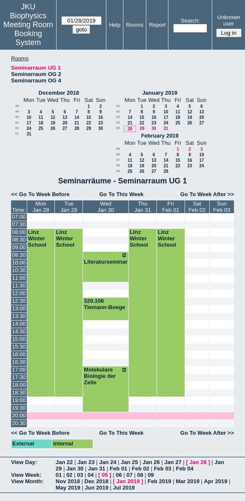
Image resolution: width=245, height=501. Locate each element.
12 (53, 117)
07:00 (19, 217)
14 (76, 117)
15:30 (19, 346)
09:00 (19, 247)
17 (28, 123)
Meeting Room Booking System (28, 33)
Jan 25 (129, 462)
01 (17, 133)
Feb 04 (184, 468)
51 (17, 122)
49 (17, 111)
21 (76, 123)
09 (118, 171)
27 (65, 128)
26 (53, 128)
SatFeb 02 (196, 206)
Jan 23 (85, 462)
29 (88, 128)
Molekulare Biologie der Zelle (106, 376)
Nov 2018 (68, 481)
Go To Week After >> (207, 194)
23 (100, 123)
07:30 (19, 224)
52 (17, 128)
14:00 (19, 324)
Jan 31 (96, 468)
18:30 (19, 392)
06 (118, 154)
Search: (190, 20)
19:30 (19, 408)
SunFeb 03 (221, 206)
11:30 (19, 285)
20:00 (19, 415)
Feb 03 (162, 468)
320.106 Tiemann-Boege (104, 304)
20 (65, 123)
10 (28, 117)
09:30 (19, 255)
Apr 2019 (215, 481)
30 (100, 128)
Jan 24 (107, 462)
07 (118, 160)
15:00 (19, 339)
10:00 (19, 262)
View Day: (24, 462)
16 (100, 117)
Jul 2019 (124, 487)
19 (53, 123)
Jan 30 (74, 468)
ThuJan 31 (142, 206)
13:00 (19, 308)
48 (17, 106)
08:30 (19, 239)
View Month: (27, 481)
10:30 (19, 270)
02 (118, 111)
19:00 (19, 400)
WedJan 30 (105, 206)
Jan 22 (64, 462)
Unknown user (228, 20)
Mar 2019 (187, 481)
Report (157, 25)
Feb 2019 (159, 481)
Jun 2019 (96, 487)
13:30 (19, 316)
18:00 (19, 385)
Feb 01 (118, 468)
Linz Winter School (37, 238)
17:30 (19, 377)
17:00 (19, 369)
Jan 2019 (128, 481)
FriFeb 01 (170, 206)
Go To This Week (121, 194)
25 (40, 128)
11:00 (19, 278)
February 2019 (160, 135)
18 (40, 123)
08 (118, 165)
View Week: (26, 475)
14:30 (19, 331)
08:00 (19, 232)
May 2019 (68, 487)
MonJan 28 (40, 206)
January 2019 (159, 93)
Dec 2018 (96, 481)
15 (88, 117)
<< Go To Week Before (40, 194)
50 (17, 117)
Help (114, 25)
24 (28, 128)
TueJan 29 (68, 206)
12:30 (19, 301)
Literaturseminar (106, 258)
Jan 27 (172, 462)
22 (88, 123)
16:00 (19, 354)
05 (118, 128)
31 (28, 134)
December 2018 (59, 93)
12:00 (19, 293)
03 (118, 117)
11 (40, 117)
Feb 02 (140, 468)
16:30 (19, 362)
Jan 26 (151, 462)
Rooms (134, 25)
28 (76, 128)
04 (118, 122)
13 (65, 117)
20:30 (19, 423)
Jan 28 (197, 462)
